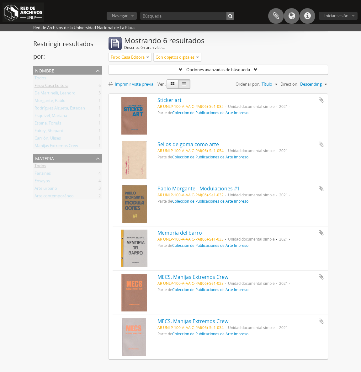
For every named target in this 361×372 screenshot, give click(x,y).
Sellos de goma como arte (188, 144)
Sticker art (169, 100)
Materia (44, 158)
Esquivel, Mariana (51, 117)
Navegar (120, 16)
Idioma (292, 16)
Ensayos (42, 182)
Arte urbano (46, 189)
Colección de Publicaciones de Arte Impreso (210, 112)
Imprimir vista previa (131, 84)
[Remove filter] (147, 57)
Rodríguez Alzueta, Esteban (60, 109)
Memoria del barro (179, 232)
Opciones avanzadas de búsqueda (218, 69)
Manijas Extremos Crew (56, 147)
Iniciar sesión (336, 16)
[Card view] (172, 84)
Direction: (289, 84)
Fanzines (43, 174)
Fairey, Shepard (49, 132)
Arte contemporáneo (54, 197)
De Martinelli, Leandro (55, 94)
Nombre (44, 70)
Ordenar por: (248, 84)
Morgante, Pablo (50, 101)
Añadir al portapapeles (321, 100)
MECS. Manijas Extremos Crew (192, 277)
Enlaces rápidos (307, 16)
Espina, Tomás (48, 124)
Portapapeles (276, 16)
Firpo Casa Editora (51, 86)
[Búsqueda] (187, 16)
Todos (40, 79)
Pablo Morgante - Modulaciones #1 (198, 188)
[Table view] (184, 84)
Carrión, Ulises (48, 139)
